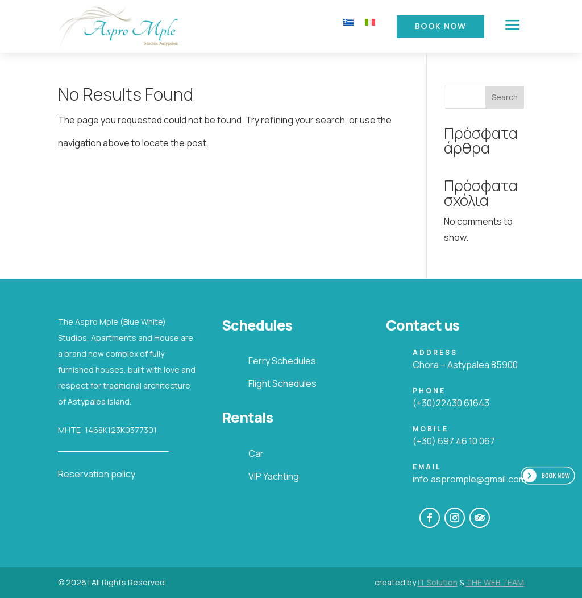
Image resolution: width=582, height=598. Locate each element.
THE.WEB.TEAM (495, 582)
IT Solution (438, 582)
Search (505, 97)
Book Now (440, 26)
